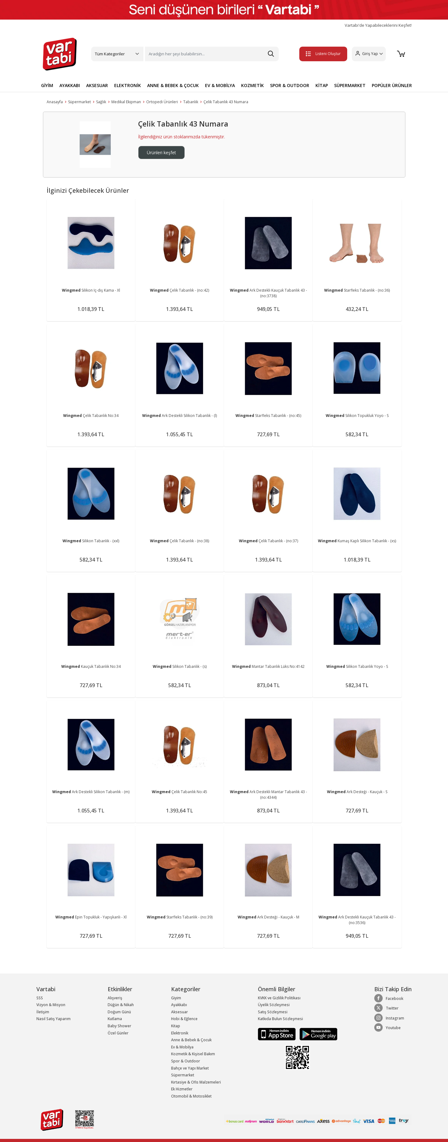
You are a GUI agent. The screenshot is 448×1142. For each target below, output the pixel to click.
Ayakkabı (179, 1004)
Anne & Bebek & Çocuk (191, 1040)
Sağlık (101, 101)
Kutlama (115, 1018)
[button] (369, 54)
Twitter (386, 1008)
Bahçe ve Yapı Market (190, 1068)
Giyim (176, 998)
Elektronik (179, 1033)
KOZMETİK (252, 85)
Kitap (175, 1026)
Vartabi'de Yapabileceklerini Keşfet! (378, 25)
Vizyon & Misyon (50, 1004)
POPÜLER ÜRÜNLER (392, 85)
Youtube (387, 1028)
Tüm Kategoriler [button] (110, 54)
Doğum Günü (119, 1012)
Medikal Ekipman (126, 101)
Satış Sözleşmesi (272, 1012)
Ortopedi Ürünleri (162, 101)
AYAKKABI (69, 85)
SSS (39, 998)
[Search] (212, 54)
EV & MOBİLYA (220, 85)
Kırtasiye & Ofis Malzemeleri (196, 1082)
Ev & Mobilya (182, 1047)
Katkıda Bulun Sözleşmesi (280, 1018)
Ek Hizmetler (182, 1089)
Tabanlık (190, 101)
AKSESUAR (97, 85)
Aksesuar (179, 1012)
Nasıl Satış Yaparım (53, 1018)
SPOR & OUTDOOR (289, 85)
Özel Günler (118, 1033)
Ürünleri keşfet (161, 152)
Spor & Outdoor (185, 1061)
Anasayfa (55, 101)
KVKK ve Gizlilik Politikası (279, 998)
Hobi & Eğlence (184, 1018)
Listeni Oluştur (323, 53)
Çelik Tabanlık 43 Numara (225, 101)
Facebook (388, 998)
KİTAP (321, 85)
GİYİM (47, 85)
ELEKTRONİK (127, 85)
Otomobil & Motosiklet (191, 1096)
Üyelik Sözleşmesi (274, 1004)
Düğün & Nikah (121, 1004)
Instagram (389, 1018)
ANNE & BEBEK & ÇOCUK (173, 85)
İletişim (42, 1012)
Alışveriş (115, 998)
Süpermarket (79, 101)
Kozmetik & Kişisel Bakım (193, 1053)
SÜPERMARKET (350, 85)
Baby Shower (119, 1026)
